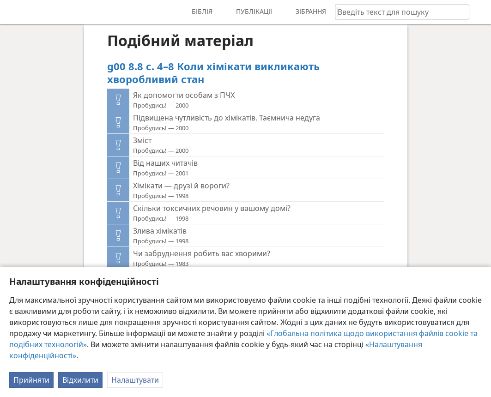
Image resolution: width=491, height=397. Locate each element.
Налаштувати (135, 380)
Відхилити (80, 380)
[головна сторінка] (14, 12)
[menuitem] (14, 12)
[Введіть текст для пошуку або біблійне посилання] (398, 11)
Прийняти (31, 380)
